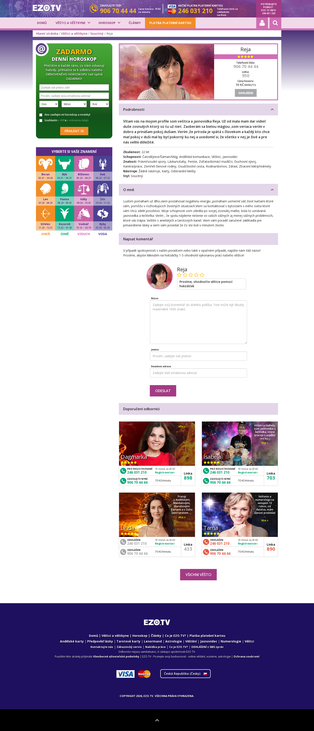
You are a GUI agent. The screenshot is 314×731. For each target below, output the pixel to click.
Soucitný (97, 33)
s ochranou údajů (78, 120)
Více (182, 426)
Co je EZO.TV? (175, 636)
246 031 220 (268, 13)
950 (245, 76)
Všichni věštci (198, 574)
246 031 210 (137, 472)
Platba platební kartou (170, 23)
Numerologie (231, 641)
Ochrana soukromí (246, 656)
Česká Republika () (185, 673)
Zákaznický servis (129, 647)
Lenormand (153, 641)
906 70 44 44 (245, 66)
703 (271, 477)
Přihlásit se (74, 131)
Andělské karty (72, 641)
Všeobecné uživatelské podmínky (116, 656)
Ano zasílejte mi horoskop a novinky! (64, 114)
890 (271, 548)
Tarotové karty (128, 641)
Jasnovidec (208, 641)
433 (188, 548)
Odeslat (163, 390)
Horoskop (107, 23)
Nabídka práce (155, 647)
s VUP (61, 120)
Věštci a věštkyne (70, 23)
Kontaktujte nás (101, 647)
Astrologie (173, 641)
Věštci (249, 641)
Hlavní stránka (47, 33)
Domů (42, 23)
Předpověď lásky (100, 641)
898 (188, 477)
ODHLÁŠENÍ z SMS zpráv (207, 647)
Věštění (191, 641)
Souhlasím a (64, 120)
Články (135, 23)
